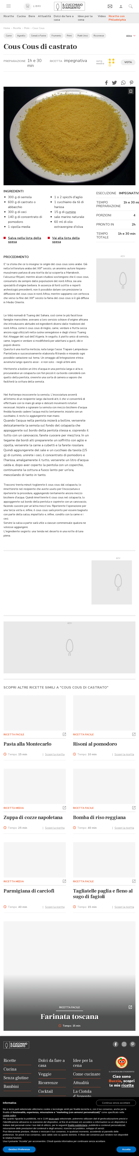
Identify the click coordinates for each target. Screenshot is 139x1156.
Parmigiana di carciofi (29, 891)
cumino (70, 212)
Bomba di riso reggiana (99, 817)
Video (102, 16)
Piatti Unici (82, 35)
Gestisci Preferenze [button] (19, 1149)
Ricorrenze (99, 35)
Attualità (44, 16)
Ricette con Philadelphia (117, 18)
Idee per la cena (85, 18)
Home (7, 28)
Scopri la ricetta (55, 754)
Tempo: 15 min (70, 1025)
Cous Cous (38, 28)
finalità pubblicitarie (77, 1125)
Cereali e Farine (38, 35)
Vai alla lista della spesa (66, 240)
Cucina (21, 16)
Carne (9, 35)
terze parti (54, 1118)
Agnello (21, 35)
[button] (130, 35)
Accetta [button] (126, 1149)
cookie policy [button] (9, 1115)
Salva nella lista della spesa (24, 240)
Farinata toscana (70, 1016)
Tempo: (17, 754)
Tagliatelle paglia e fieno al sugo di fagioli (103, 894)
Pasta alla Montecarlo (27, 744)
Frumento (56, 35)
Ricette (9, 16)
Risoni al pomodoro (95, 744)
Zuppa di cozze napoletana (33, 817)
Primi (26, 28)
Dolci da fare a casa (64, 18)
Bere (32, 16)
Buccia (115, 1080)
